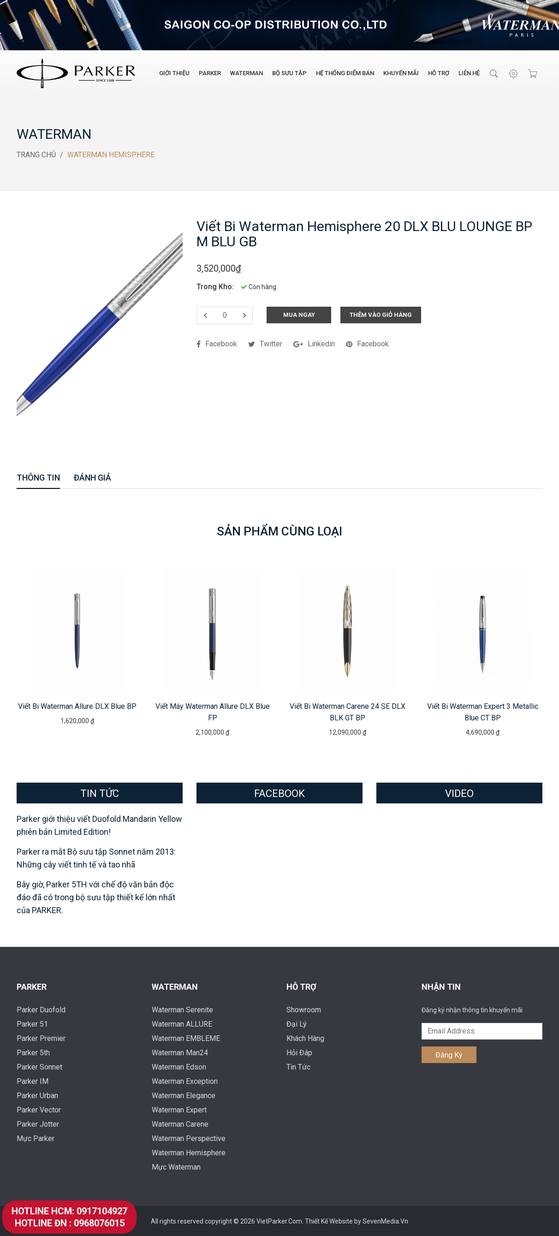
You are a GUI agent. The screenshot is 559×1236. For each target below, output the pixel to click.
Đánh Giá (92, 478)
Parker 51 (32, 1023)
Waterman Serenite (182, 1009)
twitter (265, 344)
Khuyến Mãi (401, 73)
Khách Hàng (305, 1038)
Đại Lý (296, 1023)
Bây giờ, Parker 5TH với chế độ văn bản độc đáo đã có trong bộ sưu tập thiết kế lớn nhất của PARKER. (96, 897)
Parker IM (32, 1080)
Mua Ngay (299, 314)
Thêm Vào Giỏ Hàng (381, 314)
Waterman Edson (179, 1066)
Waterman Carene (180, 1123)
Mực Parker (35, 1138)
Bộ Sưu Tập (289, 73)
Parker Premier (41, 1038)
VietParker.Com (279, 1220)
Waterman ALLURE (182, 1023)
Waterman (246, 73)
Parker (210, 73)
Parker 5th (33, 1052)
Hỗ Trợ (438, 73)
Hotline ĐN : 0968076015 (70, 1223)
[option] (77, 647)
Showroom (303, 1009)
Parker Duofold (41, 1009)
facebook (216, 344)
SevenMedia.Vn (385, 1220)
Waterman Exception (185, 1080)
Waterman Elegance (183, 1095)
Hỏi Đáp (299, 1052)
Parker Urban (37, 1095)
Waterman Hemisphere (189, 1152)
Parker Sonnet (39, 1066)
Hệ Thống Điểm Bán (345, 73)
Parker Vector (39, 1109)
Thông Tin (38, 478)
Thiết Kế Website (329, 1220)
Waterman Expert (179, 1109)
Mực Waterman (176, 1166)
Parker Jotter (38, 1123)
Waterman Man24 (180, 1052)
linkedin (314, 344)
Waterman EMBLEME (186, 1038)
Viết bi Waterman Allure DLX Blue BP (77, 705)
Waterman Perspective (189, 1138)
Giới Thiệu (174, 73)
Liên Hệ (469, 73)
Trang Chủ (36, 154)
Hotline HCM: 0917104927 (69, 1211)
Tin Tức (298, 1066)
